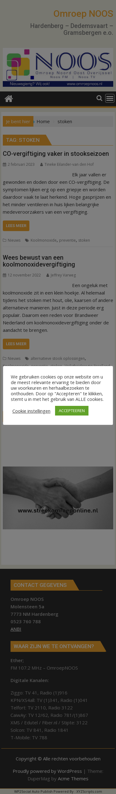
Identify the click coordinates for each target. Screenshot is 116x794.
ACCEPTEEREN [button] (72, 410)
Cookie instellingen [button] (31, 411)
